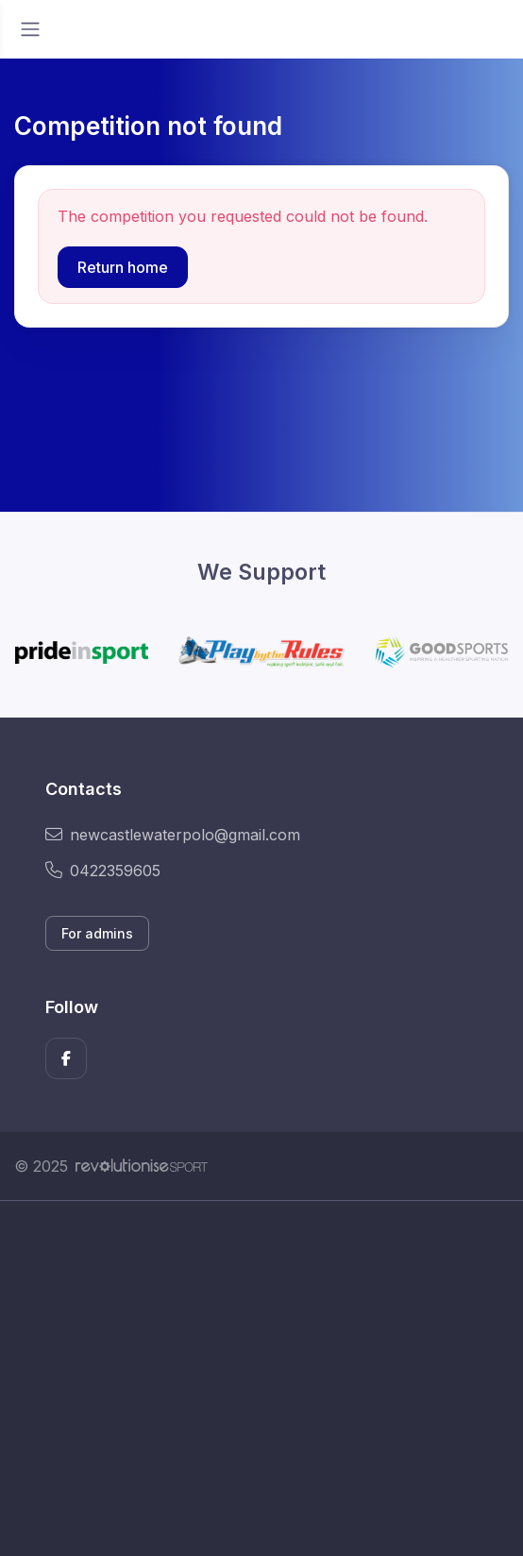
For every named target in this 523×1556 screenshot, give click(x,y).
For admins (97, 933)
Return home (122, 267)
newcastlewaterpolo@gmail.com (172, 834)
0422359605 (102, 870)
